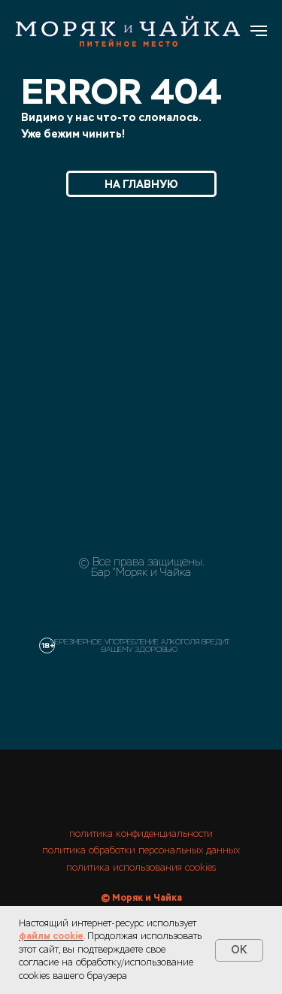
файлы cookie (51, 936)
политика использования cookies (141, 867)
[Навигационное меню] (258, 31)
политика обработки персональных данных (141, 850)
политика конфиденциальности (141, 834)
